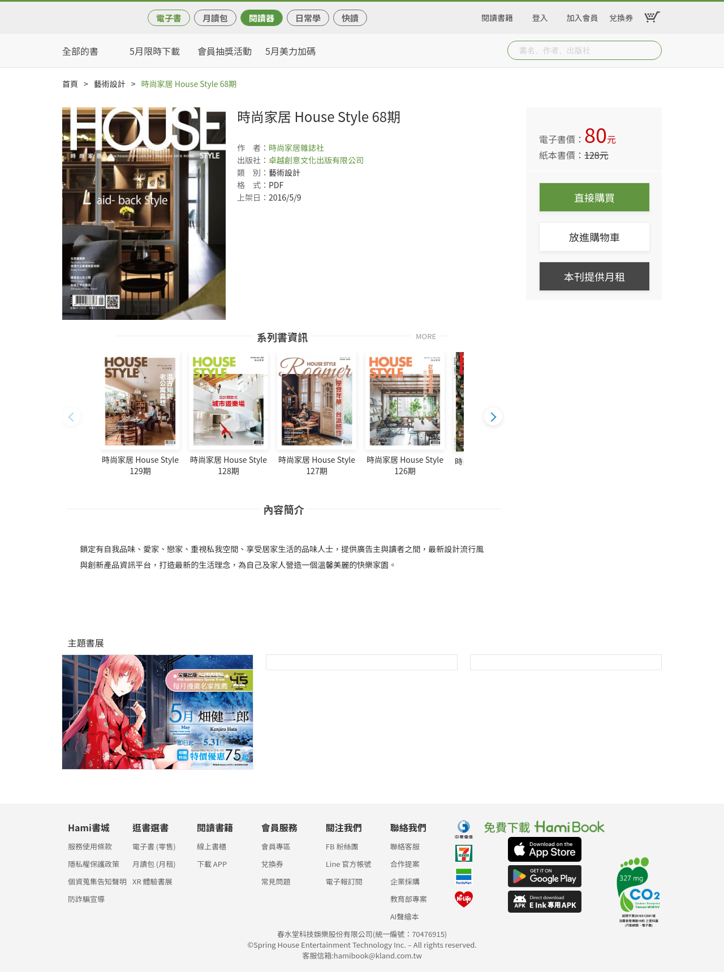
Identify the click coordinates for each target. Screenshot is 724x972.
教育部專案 (408, 898)
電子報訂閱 (344, 881)
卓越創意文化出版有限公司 (316, 160)
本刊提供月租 (594, 276)
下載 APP (212, 863)
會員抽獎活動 (224, 51)
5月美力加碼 (290, 51)
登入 (540, 16)
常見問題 (276, 881)
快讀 (350, 18)
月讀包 (215, 18)
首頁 (70, 83)
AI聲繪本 (404, 916)
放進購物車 (594, 236)
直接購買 (594, 197)
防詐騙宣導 (86, 898)
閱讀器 (261, 18)
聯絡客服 (405, 846)
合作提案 (405, 863)
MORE (426, 335)
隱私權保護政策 (93, 863)
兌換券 (621, 16)
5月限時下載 (155, 51)
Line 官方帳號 (349, 863)
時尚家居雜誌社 (296, 147)
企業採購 (405, 881)
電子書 (169, 18)
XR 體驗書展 (152, 881)
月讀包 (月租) (154, 863)
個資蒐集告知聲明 (97, 881)
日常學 (308, 18)
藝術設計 (110, 83)
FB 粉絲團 (342, 846)
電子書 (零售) (154, 846)
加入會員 (582, 16)
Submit (652, 50)
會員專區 (276, 846)
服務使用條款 (90, 846)
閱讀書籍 (497, 16)
